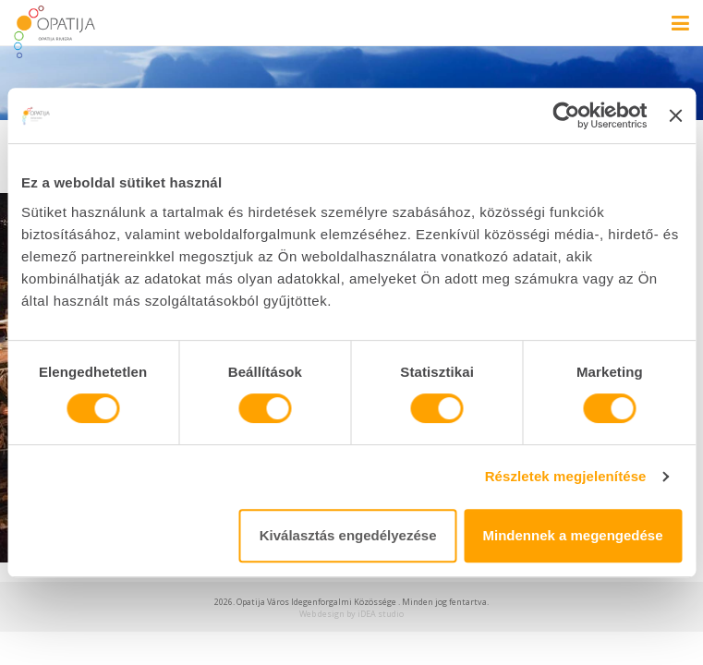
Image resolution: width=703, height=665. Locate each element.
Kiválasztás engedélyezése (348, 535)
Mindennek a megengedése (573, 535)
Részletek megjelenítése (566, 476)
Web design (322, 614)
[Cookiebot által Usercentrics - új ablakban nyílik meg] (567, 115)
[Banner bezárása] (675, 115)
